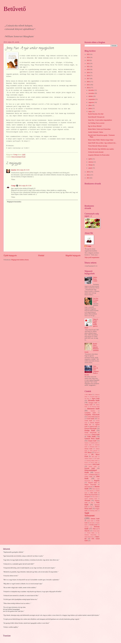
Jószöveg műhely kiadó (92, 460)
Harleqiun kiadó (93, 446)
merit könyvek (90, 490)
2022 (88, 63)
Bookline (93, 410)
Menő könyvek (95, 488)
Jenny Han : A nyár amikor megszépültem (100, 120)
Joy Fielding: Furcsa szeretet (96, 123)
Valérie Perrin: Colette (95, 279)
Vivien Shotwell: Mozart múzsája (97, 146)
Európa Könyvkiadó (90, 432)
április (90, 159)
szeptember (91, 99)
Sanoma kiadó (95, 518)
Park (92, 502)
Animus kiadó (88, 404)
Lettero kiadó (88, 476)
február (90, 165)
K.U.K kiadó (94, 462)
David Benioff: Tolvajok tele (96, 117)
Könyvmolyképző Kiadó (18, 157)
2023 (88, 60)
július (90, 105)
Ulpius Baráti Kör (89, 536)
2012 (88, 175)
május (90, 111)
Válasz (13, 179)
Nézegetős (87, 496)
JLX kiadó (96, 458)
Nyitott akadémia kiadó (91, 498)
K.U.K (86, 462)
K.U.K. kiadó (88, 464)
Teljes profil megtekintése (92, 257)
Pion (91, 506)
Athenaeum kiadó (93, 409)
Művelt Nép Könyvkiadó (91, 494)
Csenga (13, 185)
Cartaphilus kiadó (90, 412)
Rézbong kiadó (94, 510)
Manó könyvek (88, 486)
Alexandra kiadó (93, 400)
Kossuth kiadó (90, 468)
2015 (88, 85)
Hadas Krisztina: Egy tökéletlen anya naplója (101, 149)
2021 (88, 66)
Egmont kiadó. (94, 426)
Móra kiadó (93, 492)
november (91, 93)
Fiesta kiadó (87, 434)
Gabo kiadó (91, 436)
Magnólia (96, 480)
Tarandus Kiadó (93, 524)
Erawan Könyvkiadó (90, 428)
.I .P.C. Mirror (88, 394)
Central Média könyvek (93, 416)
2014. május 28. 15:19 (23, 170)
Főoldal (41, 255)
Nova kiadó (95, 496)
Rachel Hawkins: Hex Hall (95, 114)
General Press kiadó (92, 438)
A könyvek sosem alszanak (95, 152)
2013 (88, 172)
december (91, 90)
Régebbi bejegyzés (73, 255)
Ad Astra (87, 398)
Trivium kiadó (96, 530)
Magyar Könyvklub (90, 484)
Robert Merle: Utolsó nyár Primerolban (99, 129)
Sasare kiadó (90, 520)
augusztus (91, 102)
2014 (88, 87)
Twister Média (90, 532)
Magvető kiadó (92, 482)
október (90, 96)
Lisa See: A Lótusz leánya (95, 300)
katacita (13, 170)
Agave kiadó (95, 398)
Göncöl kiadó (88, 444)
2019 (88, 72)
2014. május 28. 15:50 (25, 185)
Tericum (86, 526)
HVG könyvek (93, 450)
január (90, 168)
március (90, 162)
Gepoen (86, 442)
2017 (88, 78)
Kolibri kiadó (92, 466)
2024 (88, 57)
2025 (88, 54)
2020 (88, 69)
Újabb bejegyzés (10, 255)
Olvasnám (87, 500)
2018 (88, 75)
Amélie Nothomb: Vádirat (95, 132)
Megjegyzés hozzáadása (14, 201)
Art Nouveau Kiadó (94, 406)
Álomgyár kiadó (92, 402)
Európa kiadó (90, 430)
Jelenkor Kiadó (88, 458)
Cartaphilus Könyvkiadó (92, 414)
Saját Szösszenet (90, 514)
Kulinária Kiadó (93, 474)
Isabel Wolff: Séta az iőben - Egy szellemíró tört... (102, 143)
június (90, 108)
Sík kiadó (92, 522)
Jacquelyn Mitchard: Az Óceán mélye (98, 155)
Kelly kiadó (96, 464)
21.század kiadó (94, 396)
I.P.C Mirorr (88, 452)
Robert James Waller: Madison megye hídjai (100, 140)
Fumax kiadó (95, 434)
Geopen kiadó (92, 441)
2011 (88, 178)
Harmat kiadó (88, 448)
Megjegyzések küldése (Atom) (20, 260)
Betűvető (15, 8)
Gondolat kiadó (94, 442)
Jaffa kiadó (94, 456)
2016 (88, 81)
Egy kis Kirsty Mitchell (94, 126)
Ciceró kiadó (90, 418)
